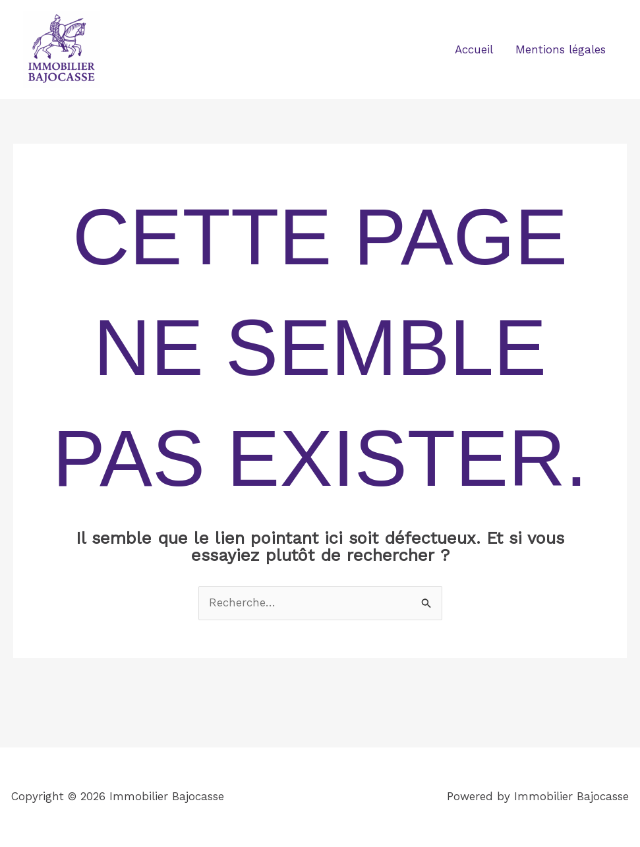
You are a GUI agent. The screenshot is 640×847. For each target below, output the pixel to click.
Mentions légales (560, 49)
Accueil (474, 49)
